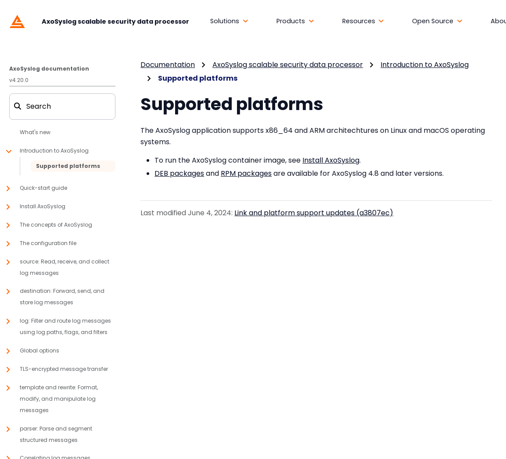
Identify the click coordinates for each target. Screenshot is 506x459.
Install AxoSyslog (330, 160)
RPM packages (246, 173)
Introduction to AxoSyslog (424, 65)
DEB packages (179, 173)
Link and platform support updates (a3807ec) (313, 213)
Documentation (167, 65)
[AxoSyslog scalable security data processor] (97, 21)
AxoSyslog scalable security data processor (287, 65)
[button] (229, 21)
